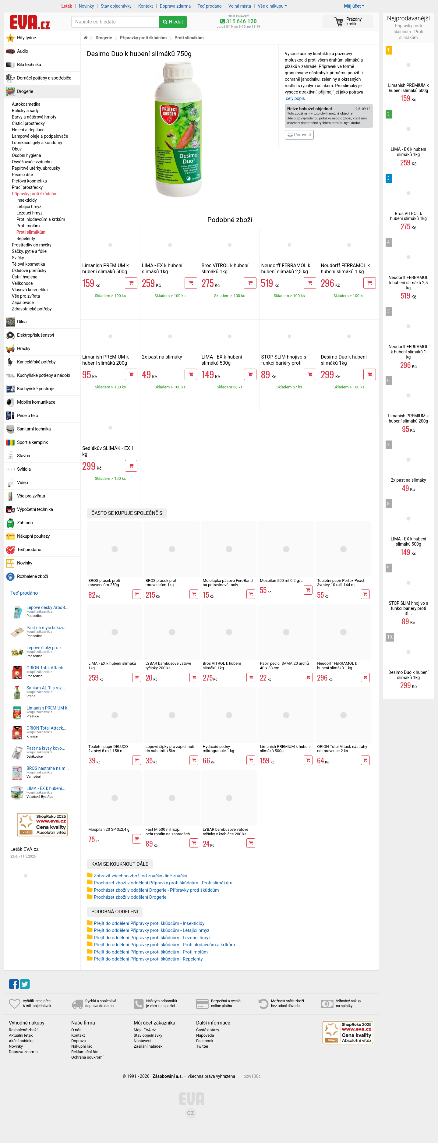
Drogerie (25, 91)
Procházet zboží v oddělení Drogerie (130, 897)
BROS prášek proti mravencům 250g (104, 582)
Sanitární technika (34, 429)
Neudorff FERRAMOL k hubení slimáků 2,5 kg (285, 268)
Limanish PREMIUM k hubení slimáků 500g (105, 268)
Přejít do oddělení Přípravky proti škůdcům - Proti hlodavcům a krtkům (164, 944)
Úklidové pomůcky (29, 270)
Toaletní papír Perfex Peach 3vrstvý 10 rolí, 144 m (341, 582)
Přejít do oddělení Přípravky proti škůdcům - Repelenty (148, 959)
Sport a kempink (32, 442)
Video (22, 482)
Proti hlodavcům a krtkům (40, 219)
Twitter (202, 1046)
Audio (22, 51)
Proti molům (28, 225)
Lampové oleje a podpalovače (40, 136)
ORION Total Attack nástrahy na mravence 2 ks (342, 748)
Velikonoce (22, 283)
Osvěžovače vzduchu (31, 161)
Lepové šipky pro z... (45, 647)
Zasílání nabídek (148, 1046)
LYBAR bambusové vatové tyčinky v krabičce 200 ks (226, 831)
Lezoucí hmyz (29, 213)
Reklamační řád (84, 1052)
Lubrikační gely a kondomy (37, 142)
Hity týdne (26, 38)
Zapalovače (23, 302)
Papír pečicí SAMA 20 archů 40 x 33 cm (284, 665)
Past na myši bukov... (46, 627)
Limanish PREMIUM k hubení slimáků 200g (105, 360)
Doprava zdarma (175, 6)
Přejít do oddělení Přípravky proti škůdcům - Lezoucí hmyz (152, 937)
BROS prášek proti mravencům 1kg (161, 582)
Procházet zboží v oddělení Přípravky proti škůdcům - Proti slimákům (163, 883)
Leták (67, 6)
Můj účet (352, 6)
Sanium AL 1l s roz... (45, 687)
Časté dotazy (207, 1030)
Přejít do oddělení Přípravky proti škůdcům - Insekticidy (149, 923)
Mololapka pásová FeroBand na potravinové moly (228, 582)
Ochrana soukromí (87, 1057)
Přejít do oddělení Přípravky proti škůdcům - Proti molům (151, 952)
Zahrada (25, 522)
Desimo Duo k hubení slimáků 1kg (344, 360)
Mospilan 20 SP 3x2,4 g (108, 829)
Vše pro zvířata (26, 296)
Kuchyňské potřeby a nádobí (43, 375)
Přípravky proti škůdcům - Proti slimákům (408, 31)
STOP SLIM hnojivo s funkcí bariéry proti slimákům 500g (283, 363)
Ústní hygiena (24, 276)
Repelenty (25, 238)
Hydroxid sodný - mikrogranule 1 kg (218, 748)
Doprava (78, 1041)
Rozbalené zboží (32, 576)
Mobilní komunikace (36, 402)
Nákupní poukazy (33, 536)
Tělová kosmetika (28, 264)
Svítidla (24, 469)
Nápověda (205, 1035)
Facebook (204, 1041)
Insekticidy (26, 200)
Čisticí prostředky (28, 123)
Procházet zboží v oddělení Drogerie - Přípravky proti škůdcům (156, 890)
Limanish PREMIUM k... (48, 708)
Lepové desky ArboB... (47, 607)
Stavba (23, 455)
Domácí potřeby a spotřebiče (44, 78)
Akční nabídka (21, 1041)
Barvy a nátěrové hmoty (34, 117)
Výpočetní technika (35, 509)
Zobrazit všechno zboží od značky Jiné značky (140, 876)
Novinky (86, 6)
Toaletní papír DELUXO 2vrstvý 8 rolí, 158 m (108, 748)
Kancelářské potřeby (36, 362)
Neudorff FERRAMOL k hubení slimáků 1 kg (345, 268)
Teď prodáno (209, 6)
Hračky (23, 348)
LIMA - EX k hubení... (45, 788)
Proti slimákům (30, 232)
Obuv (17, 149)
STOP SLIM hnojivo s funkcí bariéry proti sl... (408, 608)
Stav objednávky (116, 6)
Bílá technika (29, 64)
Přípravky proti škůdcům (35, 193)
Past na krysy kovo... (45, 748)
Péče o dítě (22, 174)
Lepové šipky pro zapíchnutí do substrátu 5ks (170, 748)
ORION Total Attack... (46, 667)
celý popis (295, 98)
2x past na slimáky (162, 357)
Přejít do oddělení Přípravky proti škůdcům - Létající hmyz (152, 930)
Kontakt (145, 6)
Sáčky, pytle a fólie (29, 251)
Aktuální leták (21, 1035)
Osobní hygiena (26, 155)
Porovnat (299, 134)
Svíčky (18, 257)
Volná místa (239, 6)
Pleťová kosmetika (29, 181)
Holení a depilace (28, 129)
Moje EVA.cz (145, 1030)
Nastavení (142, 1041)
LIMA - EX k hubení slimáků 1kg (162, 268)
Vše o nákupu (270, 6)
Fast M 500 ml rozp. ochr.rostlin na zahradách (168, 831)
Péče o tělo (27, 415)
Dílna (21, 321)
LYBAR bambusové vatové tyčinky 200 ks (168, 665)
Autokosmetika (26, 104)
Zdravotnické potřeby (32, 308)
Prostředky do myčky (31, 244)
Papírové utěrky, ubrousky (36, 168)
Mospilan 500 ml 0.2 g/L (281, 580)
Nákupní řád (82, 1046)
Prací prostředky (27, 187)
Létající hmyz (28, 206)
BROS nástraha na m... (47, 768)
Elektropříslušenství (35, 335)
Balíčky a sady (25, 110)
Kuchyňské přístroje (35, 388)
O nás (76, 1030)
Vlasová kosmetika (30, 289)
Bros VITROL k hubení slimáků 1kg (225, 268)
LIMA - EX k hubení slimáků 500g (222, 360)
